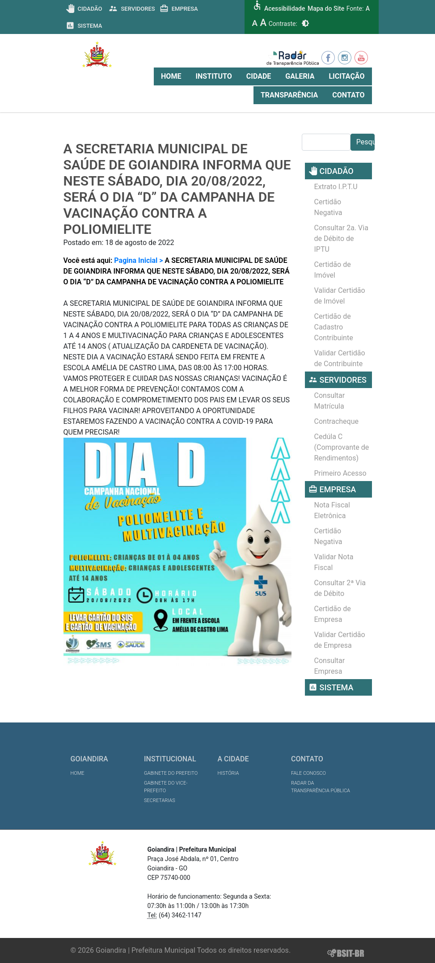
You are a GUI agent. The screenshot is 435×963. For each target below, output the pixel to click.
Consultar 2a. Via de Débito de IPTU (341, 238)
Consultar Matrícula (329, 400)
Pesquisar (365, 142)
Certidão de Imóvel (332, 269)
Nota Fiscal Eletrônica (332, 510)
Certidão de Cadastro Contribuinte (333, 327)
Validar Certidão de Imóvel (339, 295)
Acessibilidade (284, 8)
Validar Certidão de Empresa (339, 640)
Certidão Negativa (328, 207)
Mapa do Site (326, 8)
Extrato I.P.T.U (336, 186)
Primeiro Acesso (340, 473)
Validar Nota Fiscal (334, 562)
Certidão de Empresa (332, 614)
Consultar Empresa (329, 666)
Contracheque (336, 421)
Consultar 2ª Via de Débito (340, 588)
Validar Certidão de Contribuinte (339, 358)
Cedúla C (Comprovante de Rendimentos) (341, 447)
